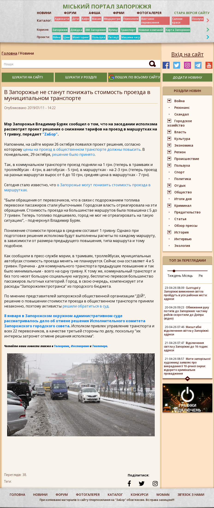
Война (179, 101)
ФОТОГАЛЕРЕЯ (149, 13)
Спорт (179, 172)
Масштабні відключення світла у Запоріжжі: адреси (186, 330)
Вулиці (113, 30)
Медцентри (112, 19)
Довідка (76, 30)
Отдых (180, 185)
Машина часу (131, 37)
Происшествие (186, 159)
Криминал (182, 205)
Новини (27, 53)
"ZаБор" (50, 134)
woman (162, 494)
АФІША (94, 13)
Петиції (113, 37)
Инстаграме (80, 346)
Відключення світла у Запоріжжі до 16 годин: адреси (186, 346)
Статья (180, 219)
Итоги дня (183, 199)
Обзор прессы (185, 225)
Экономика (183, 145)
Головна (9, 53)
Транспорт (128, 30)
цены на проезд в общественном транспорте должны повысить (81, 149)
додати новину (187, 77)
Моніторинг (81, 37)
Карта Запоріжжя (178, 30)
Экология (182, 245)
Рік (201, 275)
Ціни (66, 37)
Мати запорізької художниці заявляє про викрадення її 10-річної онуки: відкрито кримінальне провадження (187, 366)
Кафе (85, 19)
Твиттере (99, 346)
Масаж (96, 19)
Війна (56, 37)
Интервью (183, 239)
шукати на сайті (27, 77)
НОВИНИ (44, 13)
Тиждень (174, 275)
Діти (75, 19)
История (181, 232)
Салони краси (177, 20)
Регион (180, 152)
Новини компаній (151, 30)
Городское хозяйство (179, 123)
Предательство (187, 212)
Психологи (130, 19)
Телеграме (61, 346)
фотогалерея (88, 494)
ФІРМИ (118, 13)
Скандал (181, 114)
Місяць (187, 275)
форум (62, 494)
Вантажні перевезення (150, 20)
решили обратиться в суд (85, 306)
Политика (182, 179)
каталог (115, 494)
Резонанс (182, 107)
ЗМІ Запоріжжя (95, 30)
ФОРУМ (70, 13)
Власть (180, 132)
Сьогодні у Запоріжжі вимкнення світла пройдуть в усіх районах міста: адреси (185, 293)
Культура (182, 138)
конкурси (139, 494)
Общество (183, 192)
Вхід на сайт (187, 54)
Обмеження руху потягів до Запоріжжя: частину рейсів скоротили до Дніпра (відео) (186, 312)
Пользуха (98, 37)
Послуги (197, 19)
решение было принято (73, 154)
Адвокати (62, 19)
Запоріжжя (59, 30)
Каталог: (44, 20)
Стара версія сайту (191, 13)
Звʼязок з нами (191, 494)
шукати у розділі (81, 77)
